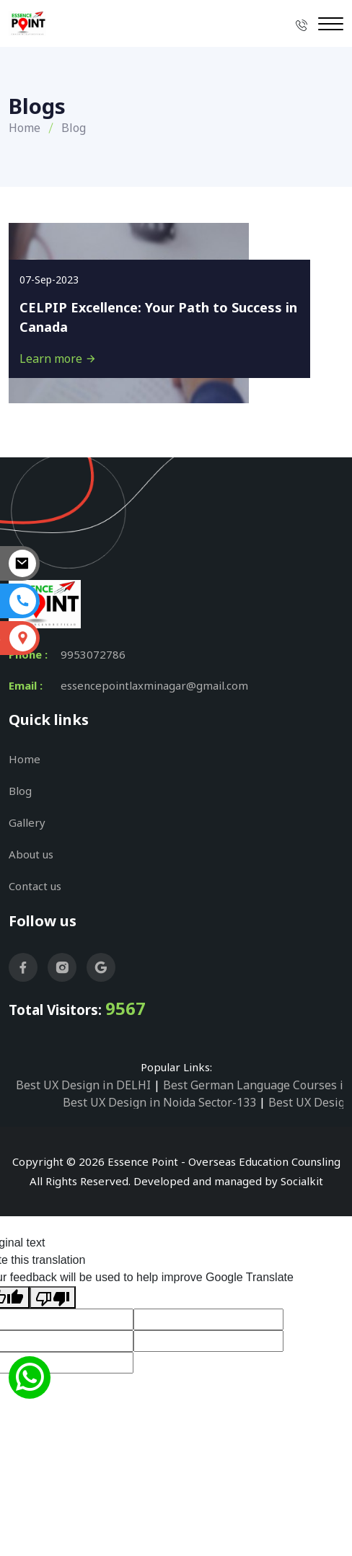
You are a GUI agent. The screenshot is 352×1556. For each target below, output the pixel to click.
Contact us (35, 886)
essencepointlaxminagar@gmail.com (154, 685)
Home (24, 128)
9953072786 (93, 654)
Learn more (58, 358)
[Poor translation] (53, 1297)
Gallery (27, 822)
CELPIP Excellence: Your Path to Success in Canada (158, 317)
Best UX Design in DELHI (83, 1085)
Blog (20, 790)
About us (31, 854)
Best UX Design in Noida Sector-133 (159, 1102)
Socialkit (302, 1181)
